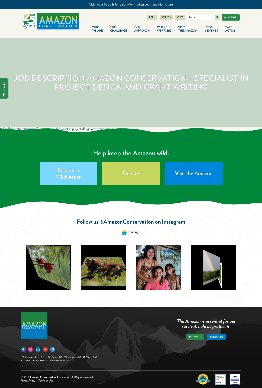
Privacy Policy (28, 380)
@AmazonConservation (127, 221)
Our (143, 29)
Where (165, 29)
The (119, 29)
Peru (152, 17)
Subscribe (216, 336)
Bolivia (166, 17)
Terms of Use (45, 380)
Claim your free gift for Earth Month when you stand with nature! (131, 4)
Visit (180, 17)
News (212, 29)
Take (232, 29)
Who (98, 29)
